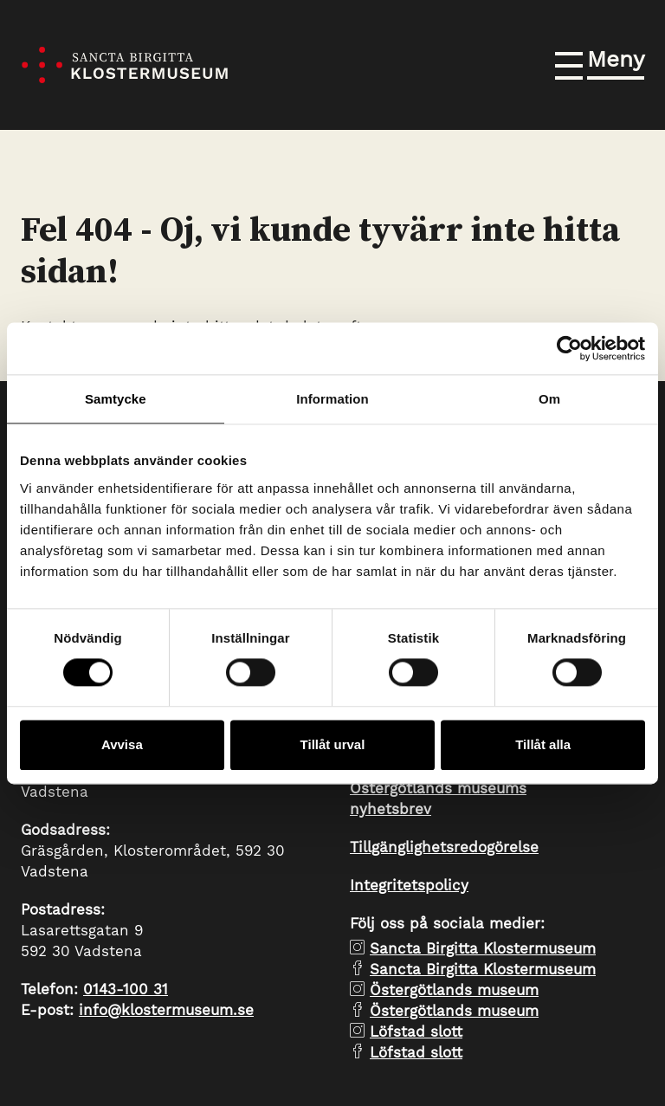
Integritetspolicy (409, 885)
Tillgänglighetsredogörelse (444, 847)
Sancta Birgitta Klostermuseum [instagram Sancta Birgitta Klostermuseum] (483, 948)
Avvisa (122, 744)
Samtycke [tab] (115, 398)
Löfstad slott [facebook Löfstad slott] (416, 1052)
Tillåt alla (543, 744)
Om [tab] (549, 398)
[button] (599, 62)
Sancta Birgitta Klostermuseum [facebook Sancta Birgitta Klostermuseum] (483, 969)
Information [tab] (332, 398)
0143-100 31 (125, 989)
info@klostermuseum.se (166, 1010)
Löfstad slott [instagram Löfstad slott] (416, 1031)
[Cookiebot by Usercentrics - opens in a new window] (569, 348)
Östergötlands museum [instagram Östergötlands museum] (454, 990)
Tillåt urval (332, 744)
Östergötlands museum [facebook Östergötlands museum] (454, 1010)
